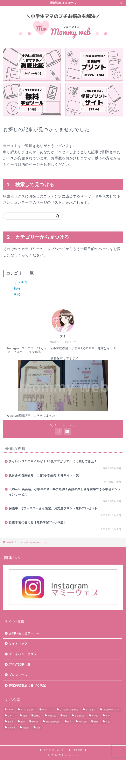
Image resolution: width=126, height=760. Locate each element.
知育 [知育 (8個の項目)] (69, 721)
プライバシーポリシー (24, 654)
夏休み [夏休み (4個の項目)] (37, 715)
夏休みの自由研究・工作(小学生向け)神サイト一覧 (44, 475)
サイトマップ (18, 643)
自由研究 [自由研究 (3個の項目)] (11, 727)
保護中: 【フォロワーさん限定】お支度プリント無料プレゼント (53, 508)
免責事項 (77, 750)
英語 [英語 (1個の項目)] (38, 727)
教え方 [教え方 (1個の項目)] (10, 721)
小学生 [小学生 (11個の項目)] (95, 715)
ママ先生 (20, 283)
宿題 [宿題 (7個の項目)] (65, 715)
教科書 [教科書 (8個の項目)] (35, 721)
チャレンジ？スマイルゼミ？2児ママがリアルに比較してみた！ (53, 461)
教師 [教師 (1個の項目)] (23, 721)
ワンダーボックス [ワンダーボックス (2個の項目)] (111, 709)
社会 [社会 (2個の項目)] (96, 721)
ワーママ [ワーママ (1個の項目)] (11, 715)
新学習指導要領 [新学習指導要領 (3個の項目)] (53, 721)
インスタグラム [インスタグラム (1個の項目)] (28, 709)
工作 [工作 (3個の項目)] (108, 715)
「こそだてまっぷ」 (44, 415)
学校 (17, 295)
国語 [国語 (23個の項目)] (25, 715)
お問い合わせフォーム (24, 633)
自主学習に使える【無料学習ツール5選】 (37, 522)
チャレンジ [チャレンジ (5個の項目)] (47, 709)
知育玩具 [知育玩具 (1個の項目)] (83, 721)
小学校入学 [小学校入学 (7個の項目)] (80, 715)
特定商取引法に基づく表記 (27, 685)
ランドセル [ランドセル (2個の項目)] (90, 709)
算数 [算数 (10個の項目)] (108, 721)
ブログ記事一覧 (19, 664)
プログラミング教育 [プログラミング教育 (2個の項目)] (69, 709)
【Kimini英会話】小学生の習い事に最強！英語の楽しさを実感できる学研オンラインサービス (65, 492)
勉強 (17, 289)
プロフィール (18, 675)
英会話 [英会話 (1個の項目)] (26, 727)
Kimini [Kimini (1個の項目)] (10, 709)
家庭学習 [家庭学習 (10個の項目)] (52, 715)
